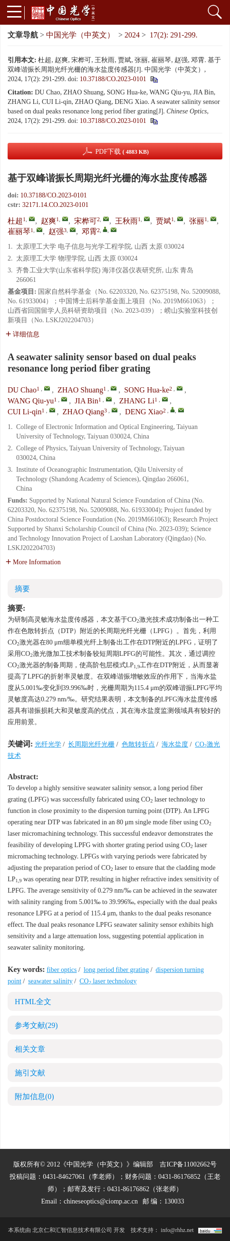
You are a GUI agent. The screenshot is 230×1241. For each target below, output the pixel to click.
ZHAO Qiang (84, 412)
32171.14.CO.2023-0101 (55, 204)
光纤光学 (48, 744)
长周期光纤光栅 (91, 744)
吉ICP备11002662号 (188, 1164)
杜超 (15, 221)
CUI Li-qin (25, 412)
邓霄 (89, 231)
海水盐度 (175, 744)
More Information (33, 562)
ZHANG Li (136, 401)
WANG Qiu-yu (31, 401)
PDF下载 (122, 151)
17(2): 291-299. (173, 35)
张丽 (196, 221)
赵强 (56, 231)
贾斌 (163, 221)
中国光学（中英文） (80, 35)
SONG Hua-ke (146, 390)
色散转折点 (138, 744)
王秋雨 (126, 221)
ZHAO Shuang (80, 390)
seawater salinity (50, 981)
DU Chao (22, 390)
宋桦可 (85, 221)
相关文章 (30, 1049)
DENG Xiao (144, 412)
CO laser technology (107, 981)
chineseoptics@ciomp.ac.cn (101, 1201)
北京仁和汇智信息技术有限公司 (72, 1230)
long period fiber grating (116, 969)
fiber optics (62, 969)
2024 (132, 35)
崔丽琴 (19, 231)
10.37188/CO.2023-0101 (113, 79)
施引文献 (30, 1073)
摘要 (22, 589)
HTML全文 (33, 1002)
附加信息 (34, 1096)
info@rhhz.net (177, 1230)
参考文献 (36, 1025)
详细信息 (22, 334)
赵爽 (48, 221)
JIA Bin (86, 401)
